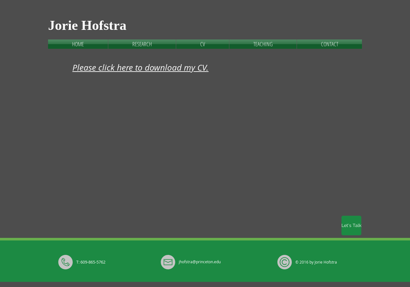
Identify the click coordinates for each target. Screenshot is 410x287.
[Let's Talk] (351, 225)
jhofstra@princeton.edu (200, 261)
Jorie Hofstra (87, 25)
